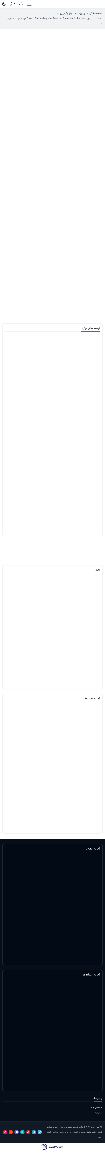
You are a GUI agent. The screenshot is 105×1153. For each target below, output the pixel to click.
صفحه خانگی (95, 13)
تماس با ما (95, 1107)
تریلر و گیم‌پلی (67, 13)
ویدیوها (81, 13)
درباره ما (96, 1113)
